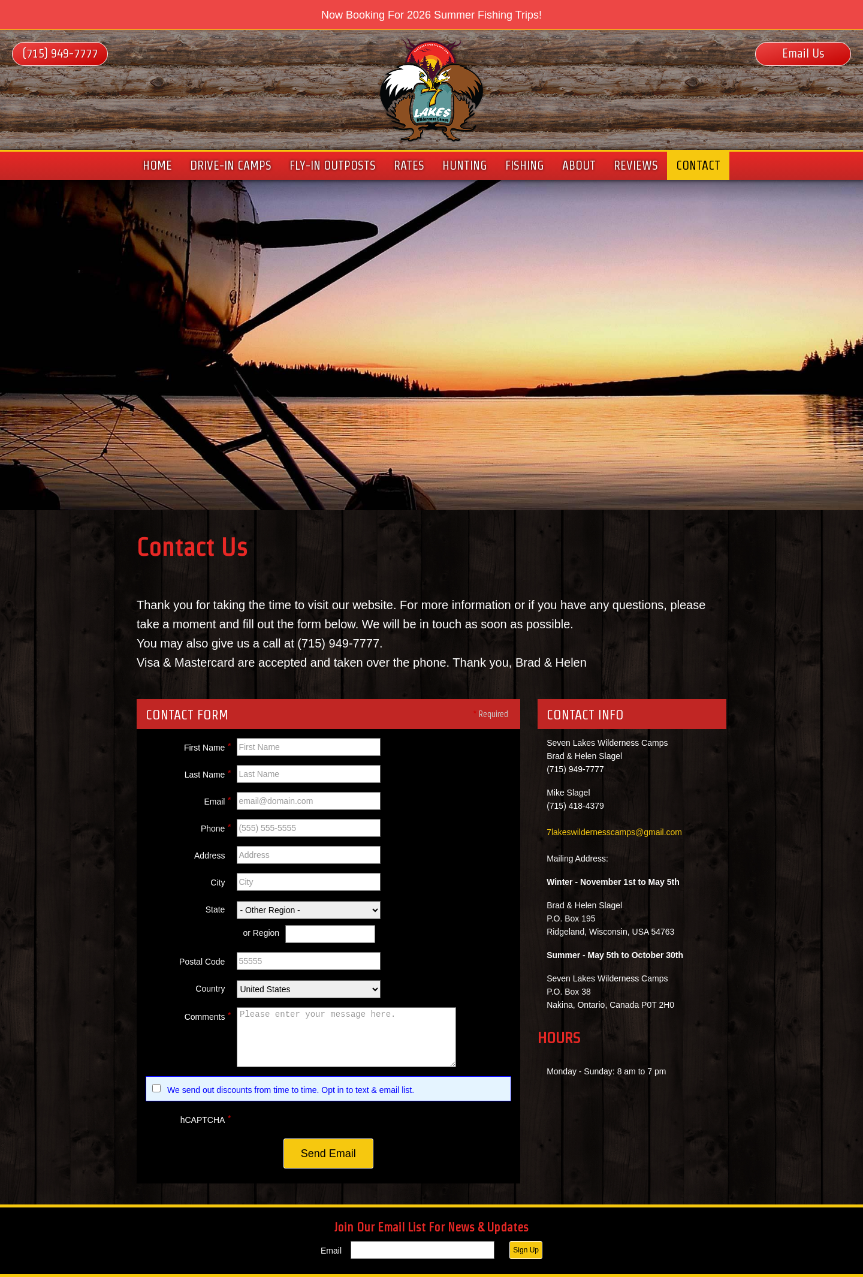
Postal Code (202, 961)
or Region (261, 933)
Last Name (208, 772)
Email (217, 799)
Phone (216, 826)
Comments (208, 1015)
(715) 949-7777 (60, 53)
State (215, 909)
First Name (207, 745)
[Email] (422, 1250)
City (217, 882)
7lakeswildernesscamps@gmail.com (614, 832)
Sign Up (526, 1250)
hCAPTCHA (205, 1118)
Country (210, 988)
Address (209, 855)
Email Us (803, 53)
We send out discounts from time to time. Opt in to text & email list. (290, 1090)
